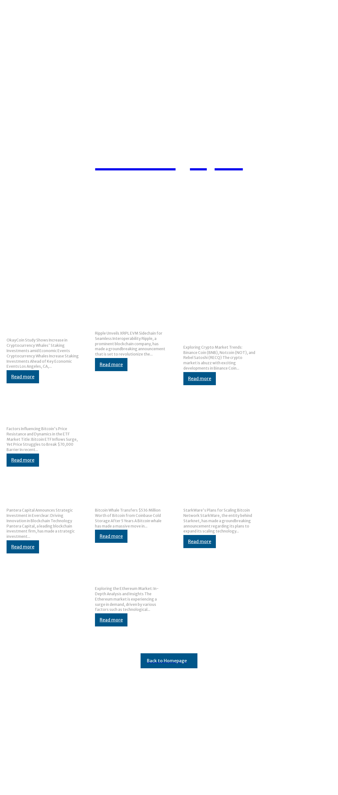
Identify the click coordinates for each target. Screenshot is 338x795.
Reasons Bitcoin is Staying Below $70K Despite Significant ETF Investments (42, 413)
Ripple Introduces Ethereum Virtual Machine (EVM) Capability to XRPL (130, 317)
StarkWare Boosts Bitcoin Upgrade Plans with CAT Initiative (215, 494)
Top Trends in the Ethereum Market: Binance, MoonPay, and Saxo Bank (129, 572)
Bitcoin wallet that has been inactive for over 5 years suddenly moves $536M (130, 494)
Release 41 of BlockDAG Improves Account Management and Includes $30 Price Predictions (108, 688)
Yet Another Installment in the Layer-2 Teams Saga (64, 751)
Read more (22, 377)
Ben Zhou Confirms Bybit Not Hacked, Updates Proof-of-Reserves (80, 701)
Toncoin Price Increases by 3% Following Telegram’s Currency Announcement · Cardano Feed (111, 720)
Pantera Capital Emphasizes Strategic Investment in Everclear (42, 494)
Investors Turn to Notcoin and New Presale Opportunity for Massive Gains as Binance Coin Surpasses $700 (215, 324)
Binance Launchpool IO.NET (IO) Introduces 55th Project (69, 764)
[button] (318, 182)
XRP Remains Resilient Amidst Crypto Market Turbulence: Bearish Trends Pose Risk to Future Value (116, 732)
